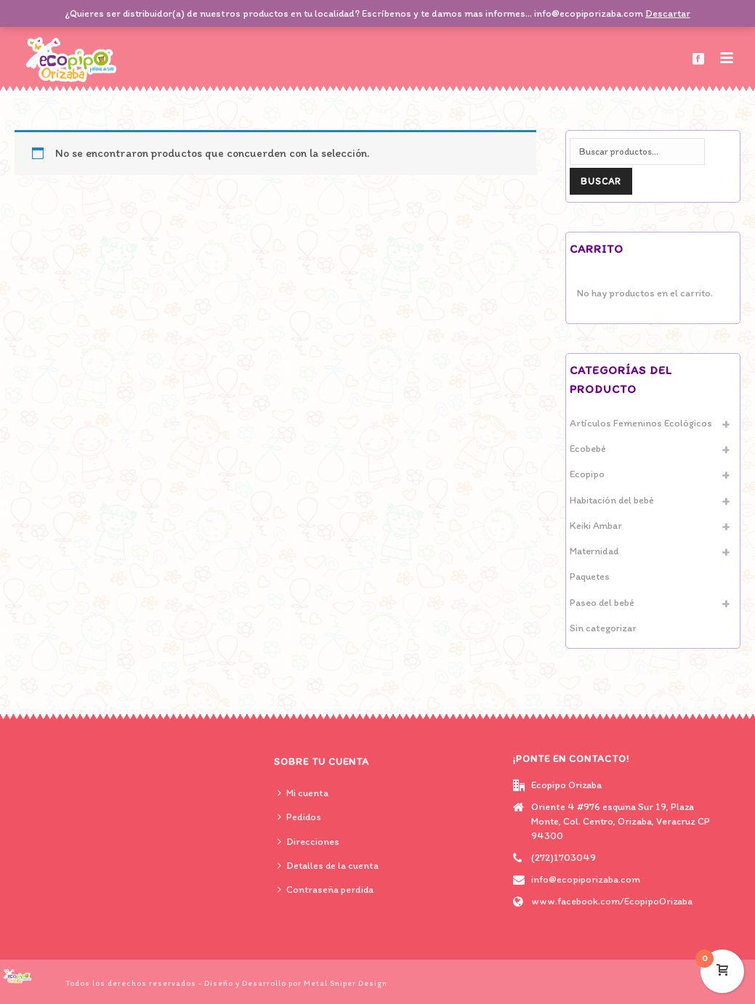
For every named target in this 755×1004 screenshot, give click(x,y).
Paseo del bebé (602, 602)
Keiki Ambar (596, 525)
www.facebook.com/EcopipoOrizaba (612, 901)
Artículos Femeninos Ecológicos (641, 423)
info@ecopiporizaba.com (585, 879)
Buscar (601, 181)
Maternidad (594, 551)
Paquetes (590, 576)
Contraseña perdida (326, 889)
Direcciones (308, 841)
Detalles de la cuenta (328, 865)
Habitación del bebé (612, 500)
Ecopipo (587, 474)
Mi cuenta (303, 793)
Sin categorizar (603, 628)
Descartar (667, 13)
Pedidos (299, 817)
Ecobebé (588, 448)
